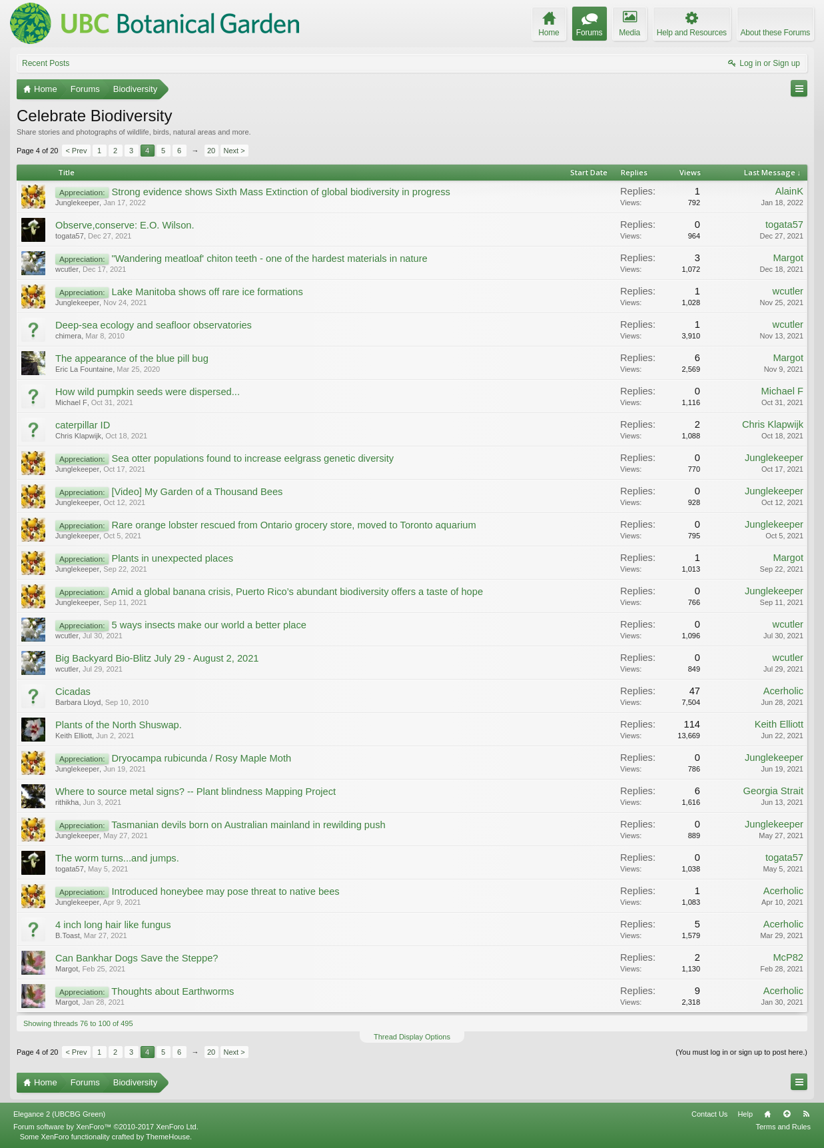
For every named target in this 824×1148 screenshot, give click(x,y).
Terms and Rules (783, 1127)
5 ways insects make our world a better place (208, 625)
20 (211, 151)
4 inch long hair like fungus (113, 924)
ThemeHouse (168, 1137)
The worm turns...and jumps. (117, 858)
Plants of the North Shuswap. (118, 725)
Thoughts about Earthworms (172, 991)
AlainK (789, 191)
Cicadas (73, 691)
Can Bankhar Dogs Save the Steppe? (136, 958)
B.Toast (67, 935)
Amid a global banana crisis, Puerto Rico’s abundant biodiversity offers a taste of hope (297, 591)
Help (745, 1114)
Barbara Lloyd (78, 702)
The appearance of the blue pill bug (131, 358)
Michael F (71, 402)
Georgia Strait (773, 791)
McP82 (788, 957)
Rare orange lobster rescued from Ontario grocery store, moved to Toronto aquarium (293, 525)
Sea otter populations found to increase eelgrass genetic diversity (252, 458)
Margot (788, 258)
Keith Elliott (73, 736)
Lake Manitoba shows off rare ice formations (206, 292)
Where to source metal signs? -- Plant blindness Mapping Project (195, 791)
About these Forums (775, 32)
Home (767, 1114)
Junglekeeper (77, 203)
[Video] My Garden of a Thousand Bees (196, 491)
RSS (806, 1114)
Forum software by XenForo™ (106, 1127)
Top (786, 1114)
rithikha (67, 802)
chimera (68, 336)
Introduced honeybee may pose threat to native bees (225, 891)
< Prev (76, 151)
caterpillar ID (82, 425)
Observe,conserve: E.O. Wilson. (125, 225)
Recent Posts (45, 63)
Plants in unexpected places (172, 558)
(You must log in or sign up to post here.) (741, 1052)
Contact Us (709, 1114)
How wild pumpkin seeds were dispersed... (147, 391)
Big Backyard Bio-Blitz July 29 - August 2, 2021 (157, 658)
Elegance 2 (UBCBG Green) (59, 1114)
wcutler (67, 269)
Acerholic (783, 691)
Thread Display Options (412, 1037)
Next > (234, 151)
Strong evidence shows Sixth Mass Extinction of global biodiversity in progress (280, 192)
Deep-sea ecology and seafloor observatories (153, 325)
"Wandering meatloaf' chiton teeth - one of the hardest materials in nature (269, 258)
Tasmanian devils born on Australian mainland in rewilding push (248, 825)
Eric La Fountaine (84, 369)
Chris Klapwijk (78, 436)
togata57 (69, 236)
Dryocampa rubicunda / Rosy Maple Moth (201, 758)
